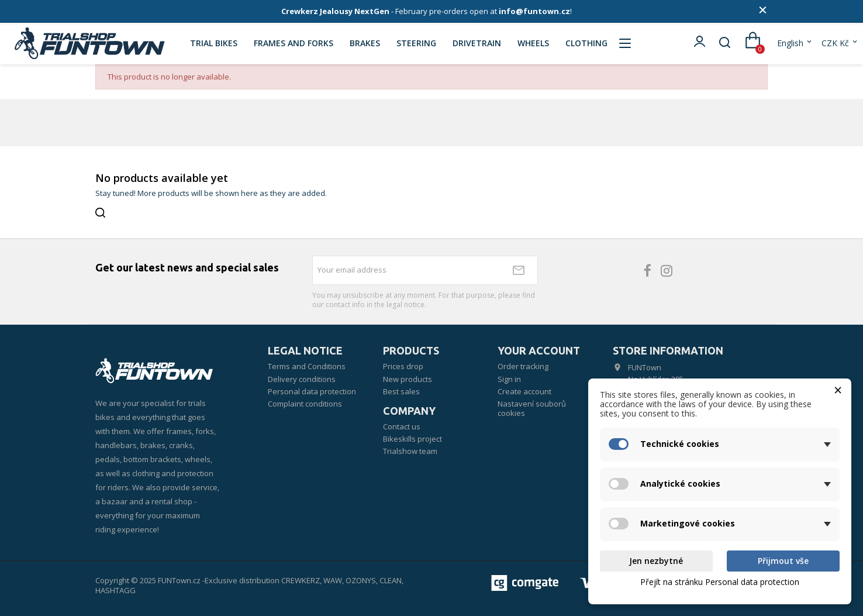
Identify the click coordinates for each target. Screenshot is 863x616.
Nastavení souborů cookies (532, 408)
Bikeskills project (412, 438)
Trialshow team (410, 451)
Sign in (509, 379)
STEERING (416, 43)
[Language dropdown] (795, 43)
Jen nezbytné (656, 560)
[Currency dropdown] (840, 43)
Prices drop (403, 366)
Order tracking (523, 366)
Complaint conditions (305, 403)
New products (407, 379)
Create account (524, 391)
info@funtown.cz (534, 11)
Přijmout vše (783, 560)
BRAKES (365, 43)
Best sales (401, 391)
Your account (539, 350)
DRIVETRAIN (477, 43)
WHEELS (533, 43)
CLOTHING (586, 43)
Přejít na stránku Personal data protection (719, 581)
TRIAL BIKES (213, 43)
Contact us (401, 426)
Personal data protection (312, 391)
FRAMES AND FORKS (293, 43)
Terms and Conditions (307, 366)
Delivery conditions (302, 379)
